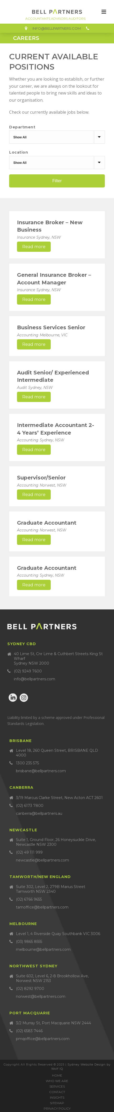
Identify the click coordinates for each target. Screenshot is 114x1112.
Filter (57, 181)
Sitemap (57, 1103)
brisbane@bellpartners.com (41, 771)
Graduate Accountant (46, 523)
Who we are (57, 1081)
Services (57, 1086)
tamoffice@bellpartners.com (42, 907)
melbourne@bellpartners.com (43, 949)
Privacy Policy (57, 1108)
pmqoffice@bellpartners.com (43, 1038)
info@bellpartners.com (56, 28)
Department (22, 127)
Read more (33, 246)
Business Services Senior (51, 327)
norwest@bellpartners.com (40, 996)
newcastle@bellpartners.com (42, 860)
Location (18, 152)
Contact (57, 1092)
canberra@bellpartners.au (39, 813)
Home (57, 1075)
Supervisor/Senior (41, 477)
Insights (57, 1097)
